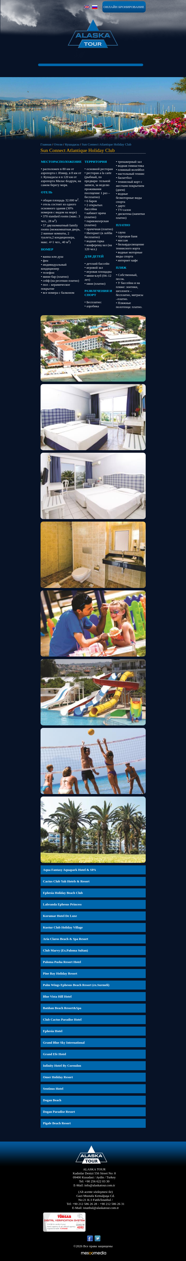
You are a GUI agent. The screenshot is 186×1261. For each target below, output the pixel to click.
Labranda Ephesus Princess (62, 904)
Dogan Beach (52, 1100)
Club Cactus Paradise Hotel (62, 1019)
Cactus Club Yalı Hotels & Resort (66, 881)
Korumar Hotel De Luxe (60, 916)
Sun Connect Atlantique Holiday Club (106, 144)
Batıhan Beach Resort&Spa (62, 1008)
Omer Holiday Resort (58, 1077)
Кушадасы (72, 144)
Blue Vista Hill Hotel (57, 996)
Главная (46, 144)
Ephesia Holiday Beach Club (63, 893)
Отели (58, 144)
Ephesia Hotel (53, 1031)
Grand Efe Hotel (54, 1054)
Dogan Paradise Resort (59, 1112)
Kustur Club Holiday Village (63, 927)
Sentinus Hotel (53, 1088)
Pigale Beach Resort (57, 1123)
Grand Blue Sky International (64, 1042)
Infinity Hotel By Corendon (62, 1065)
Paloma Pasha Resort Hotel (62, 962)
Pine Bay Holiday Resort (60, 973)
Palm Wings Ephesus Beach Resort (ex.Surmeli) (76, 985)
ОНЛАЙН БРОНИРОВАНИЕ (124, 7)
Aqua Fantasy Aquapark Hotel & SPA (69, 870)
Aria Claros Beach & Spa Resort (65, 939)
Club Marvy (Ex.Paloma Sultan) (65, 950)
